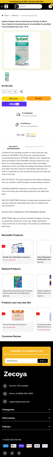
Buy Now (39, 98)
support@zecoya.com (19, 401)
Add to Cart (13, 99)
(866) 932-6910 (25, 393)
